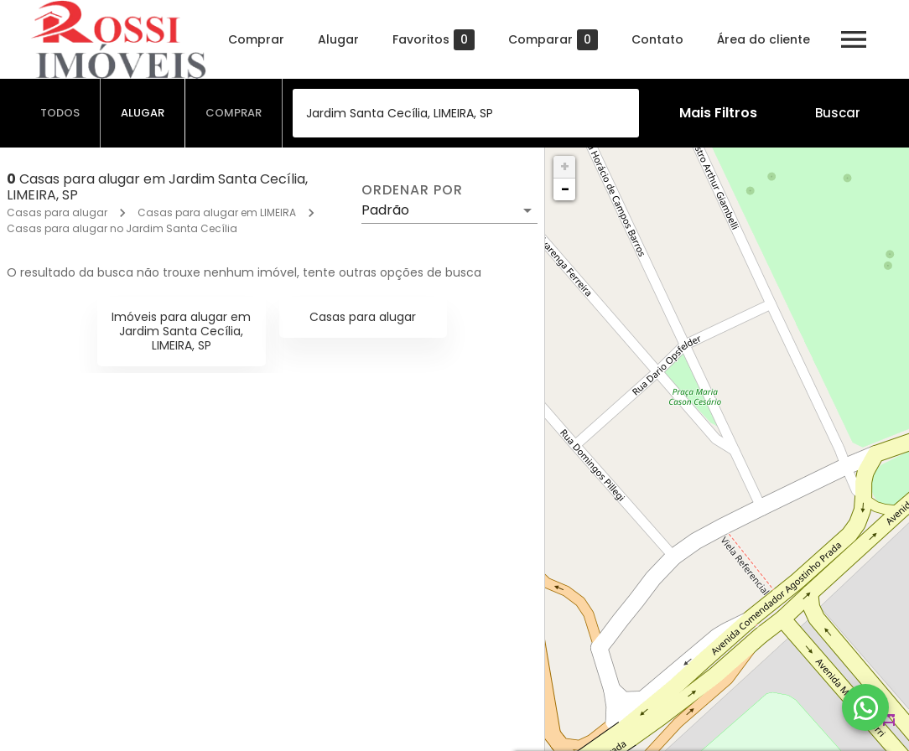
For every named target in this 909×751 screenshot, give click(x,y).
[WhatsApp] (865, 707)
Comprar (256, 39)
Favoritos (433, 39)
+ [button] (564, 166)
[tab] (60, 113)
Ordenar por (411, 190)
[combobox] (466, 113)
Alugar (338, 39)
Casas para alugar (57, 212)
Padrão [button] (385, 210)
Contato (657, 39)
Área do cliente (763, 39)
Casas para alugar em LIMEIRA (217, 212)
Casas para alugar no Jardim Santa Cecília (122, 228)
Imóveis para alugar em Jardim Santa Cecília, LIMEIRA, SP (181, 331)
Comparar (553, 39)
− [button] (565, 189)
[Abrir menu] (853, 39)
